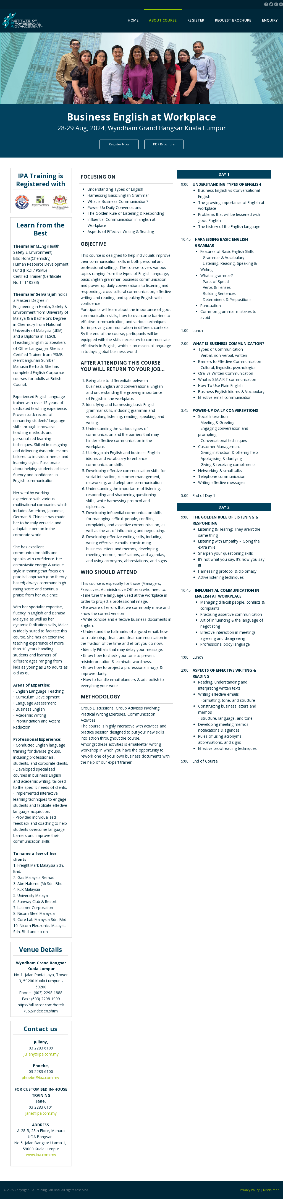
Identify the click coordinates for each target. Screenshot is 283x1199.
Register (195, 20)
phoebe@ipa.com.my (40, 1077)
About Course (163, 20)
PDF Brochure (164, 144)
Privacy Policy (250, 1190)
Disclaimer (271, 1190)
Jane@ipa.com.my (41, 1113)
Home (133, 20)
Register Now (119, 144)
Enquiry (270, 20)
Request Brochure (233, 20)
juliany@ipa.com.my (41, 1054)
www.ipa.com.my (41, 1154)
